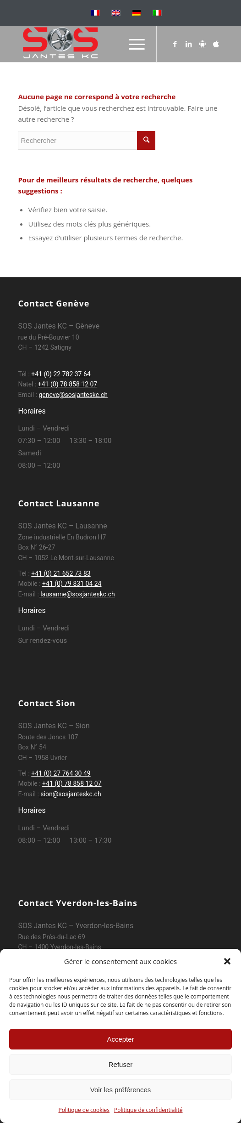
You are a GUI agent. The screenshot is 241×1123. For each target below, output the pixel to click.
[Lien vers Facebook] (175, 44)
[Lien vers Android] (202, 44)
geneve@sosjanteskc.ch (72, 394)
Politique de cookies (84, 1110)
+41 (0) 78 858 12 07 (67, 384)
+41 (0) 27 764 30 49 (60, 773)
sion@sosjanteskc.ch (70, 794)
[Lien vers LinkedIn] (189, 44)
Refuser (121, 1064)
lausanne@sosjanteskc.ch (77, 594)
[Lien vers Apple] (216, 44)
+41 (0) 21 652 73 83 (60, 573)
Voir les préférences (120, 1090)
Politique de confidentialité (148, 1110)
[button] (227, 961)
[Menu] (132, 43)
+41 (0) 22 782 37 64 (60, 374)
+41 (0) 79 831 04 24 (71, 583)
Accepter (120, 1039)
